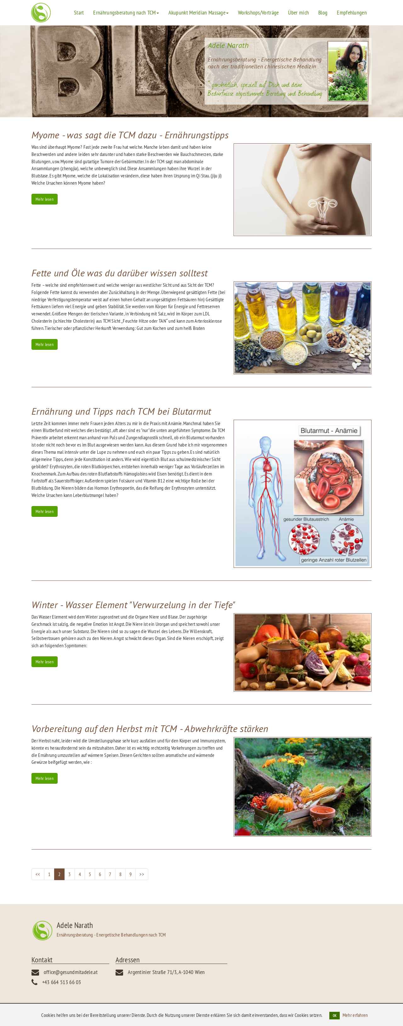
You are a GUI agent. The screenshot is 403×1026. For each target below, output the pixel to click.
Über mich (298, 12)
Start (79, 12)
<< (38, 874)
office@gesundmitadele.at (71, 972)
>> (141, 874)
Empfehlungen (352, 12)
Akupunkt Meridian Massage (198, 12)
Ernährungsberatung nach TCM (126, 12)
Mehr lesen (45, 199)
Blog (322, 12)
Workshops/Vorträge (258, 12)
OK (334, 1015)
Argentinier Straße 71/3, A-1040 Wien (166, 972)
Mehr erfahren (355, 1015)
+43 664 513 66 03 (61, 982)
